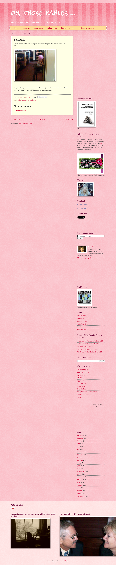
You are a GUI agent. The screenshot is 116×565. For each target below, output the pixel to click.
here (101, 143)
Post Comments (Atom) (25, 123)
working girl (80, 496)
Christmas (80, 435)
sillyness (33, 100)
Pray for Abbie (81, 386)
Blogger (66, 561)
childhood (80, 460)
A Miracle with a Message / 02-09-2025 (88, 344)
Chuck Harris (81, 378)
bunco (79, 457)
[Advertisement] (85, 63)
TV (78, 446)
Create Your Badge (82, 208)
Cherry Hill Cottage (83, 372)
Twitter (79, 397)
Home (16, 28)
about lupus (38, 28)
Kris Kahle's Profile (82, 204)
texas (78, 482)
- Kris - (92, 246)
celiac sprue (52, 28)
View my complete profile (84, 258)
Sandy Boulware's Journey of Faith (87, 392)
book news (80, 455)
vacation (79, 485)
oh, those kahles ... (43, 12)
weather (79, 490)
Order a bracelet (82, 329)
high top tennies (67, 28)
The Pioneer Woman (83, 394)
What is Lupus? (81, 315)
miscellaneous (22, 100)
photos (29, 100)
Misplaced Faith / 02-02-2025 (85, 346)
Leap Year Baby (82, 383)
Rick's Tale (80, 318)
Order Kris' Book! (82, 321)
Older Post (69, 119)
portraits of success (86, 28)
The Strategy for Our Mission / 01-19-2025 (89, 352)
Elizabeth (80, 438)
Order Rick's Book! (82, 324)
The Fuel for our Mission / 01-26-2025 (88, 349)
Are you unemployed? (83, 369)
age (78, 449)
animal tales (80, 452)
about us (26, 28)
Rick (78, 443)
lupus (78, 468)
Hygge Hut (80, 381)
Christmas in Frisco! (83, 375)
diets (78, 463)
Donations (80, 327)
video (79, 488)
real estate (80, 477)
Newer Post (15, 119)
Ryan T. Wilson (81, 389)
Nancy (79, 441)
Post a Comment (21, 110)
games (79, 466)
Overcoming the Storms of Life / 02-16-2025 (90, 341)
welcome (80, 493)
